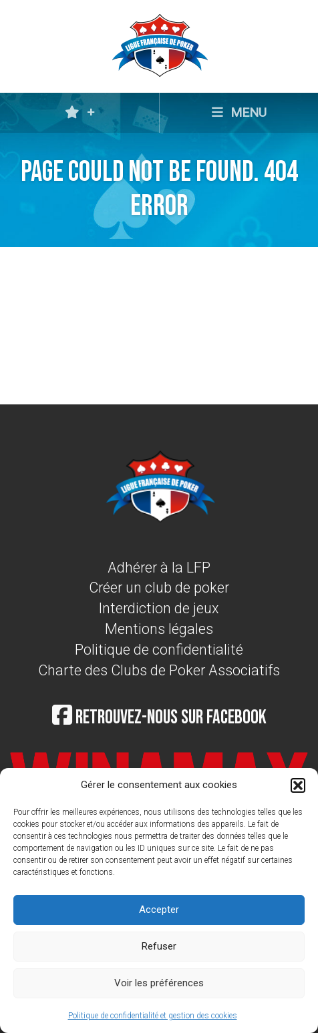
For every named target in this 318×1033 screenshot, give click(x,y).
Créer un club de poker (159, 587)
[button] (298, 785)
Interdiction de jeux (159, 608)
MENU (239, 112)
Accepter (159, 910)
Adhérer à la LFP (159, 567)
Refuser (159, 946)
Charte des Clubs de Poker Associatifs (159, 670)
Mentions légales (159, 629)
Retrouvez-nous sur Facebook (159, 717)
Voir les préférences (159, 983)
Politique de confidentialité (159, 649)
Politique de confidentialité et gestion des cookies (152, 1015)
